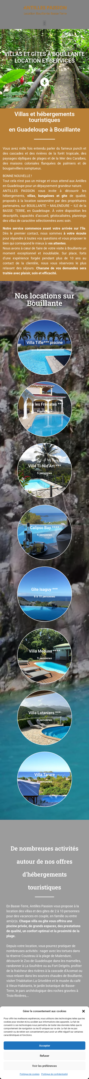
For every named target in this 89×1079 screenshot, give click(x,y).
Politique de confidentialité (54, 1074)
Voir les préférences (44, 1066)
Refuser (44, 1055)
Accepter (44, 1045)
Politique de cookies (29, 1074)
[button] (83, 1011)
